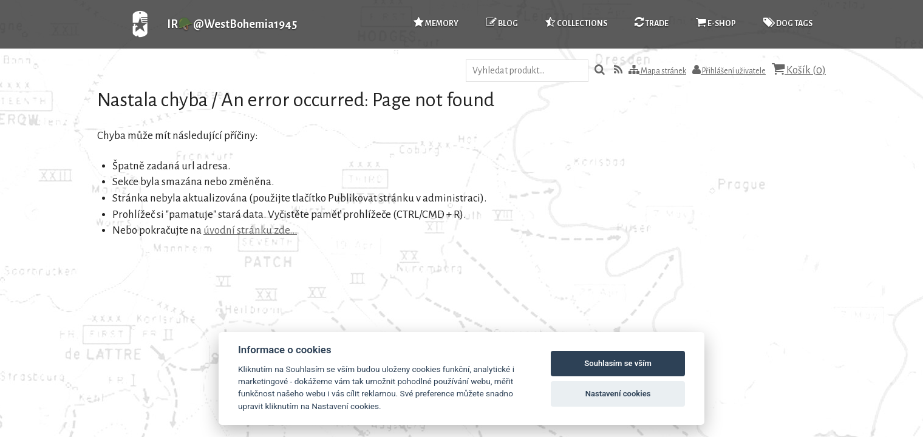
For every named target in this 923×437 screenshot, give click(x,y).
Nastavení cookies (618, 393)
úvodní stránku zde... (250, 230)
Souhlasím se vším (618, 363)
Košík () (799, 69)
